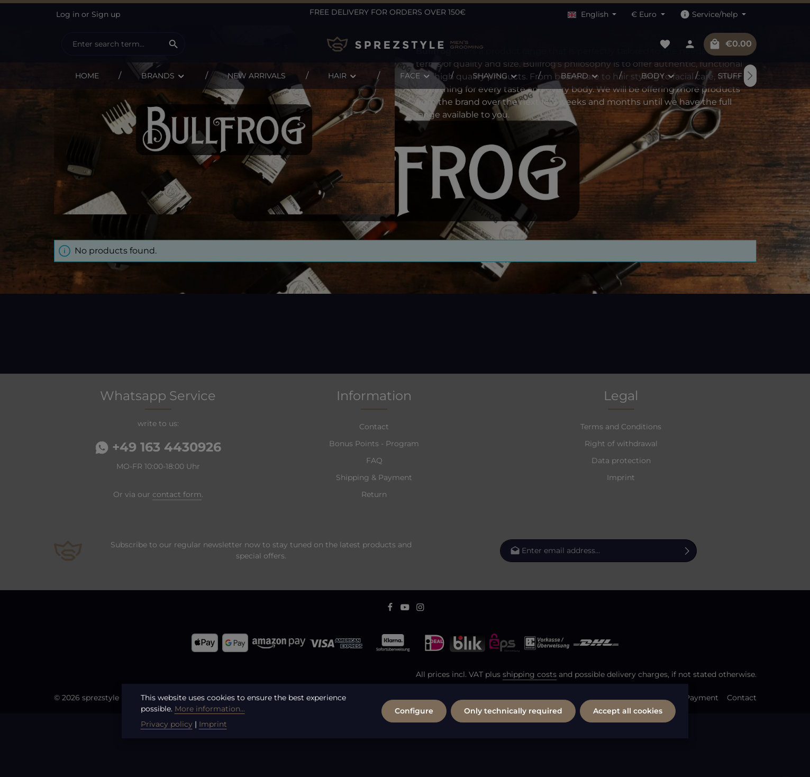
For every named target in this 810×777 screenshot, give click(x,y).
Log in (67, 14)
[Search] (173, 44)
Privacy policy (167, 755)
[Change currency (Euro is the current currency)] (648, 14)
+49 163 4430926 (158, 510)
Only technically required (513, 741)
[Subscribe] (687, 614)
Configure (414, 741)
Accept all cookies (627, 741)
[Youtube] (406, 672)
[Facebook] (391, 672)
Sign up (106, 14)
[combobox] (112, 44)
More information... (210, 739)
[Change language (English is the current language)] (592, 14)
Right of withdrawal (621, 507)
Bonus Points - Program (374, 507)
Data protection (621, 524)
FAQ (374, 524)
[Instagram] (420, 672)
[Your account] (690, 44)
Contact (374, 490)
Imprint (621, 541)
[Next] (750, 76)
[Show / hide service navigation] (713, 14)
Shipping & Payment (374, 541)
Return (374, 558)
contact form (177, 558)
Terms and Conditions (620, 490)
